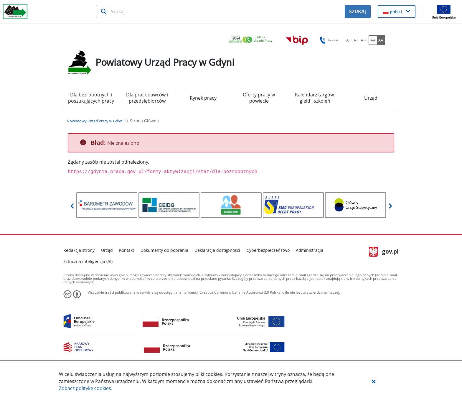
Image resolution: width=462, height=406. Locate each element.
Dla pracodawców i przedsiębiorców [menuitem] (147, 97)
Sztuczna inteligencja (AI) (88, 261)
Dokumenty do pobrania (164, 250)
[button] (373, 381)
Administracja (309, 250)
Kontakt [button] (328, 40)
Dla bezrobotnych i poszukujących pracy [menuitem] (91, 97)
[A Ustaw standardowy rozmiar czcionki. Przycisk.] (347, 40)
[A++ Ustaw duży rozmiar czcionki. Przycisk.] (363, 40)
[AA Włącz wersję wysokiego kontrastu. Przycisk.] (381, 40)
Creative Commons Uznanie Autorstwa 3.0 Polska (239, 292)
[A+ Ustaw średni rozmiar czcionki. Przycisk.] (355, 40)
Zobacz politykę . (85, 388)
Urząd (107, 250)
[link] (252, 40)
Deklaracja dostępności (217, 250)
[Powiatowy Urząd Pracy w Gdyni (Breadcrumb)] (95, 120)
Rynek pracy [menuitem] (203, 98)
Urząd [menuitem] (370, 98)
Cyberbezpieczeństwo (268, 250)
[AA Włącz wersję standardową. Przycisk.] (373, 40)
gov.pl (384, 252)
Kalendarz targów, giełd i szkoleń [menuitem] (315, 97)
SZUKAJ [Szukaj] (358, 11)
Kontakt (126, 250)
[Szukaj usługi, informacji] (220, 11)
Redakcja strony (79, 250)
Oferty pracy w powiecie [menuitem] (259, 97)
